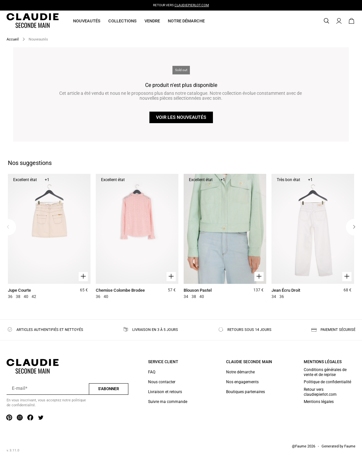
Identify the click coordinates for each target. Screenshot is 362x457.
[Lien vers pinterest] (9, 418)
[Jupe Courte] (49, 237)
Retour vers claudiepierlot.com (320, 391)
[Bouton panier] (351, 21)
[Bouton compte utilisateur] (339, 21)
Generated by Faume (338, 446)
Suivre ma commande (167, 401)
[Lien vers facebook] (30, 418)
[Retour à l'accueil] (25, 21)
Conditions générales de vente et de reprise (325, 372)
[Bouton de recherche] (326, 21)
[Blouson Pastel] (225, 237)
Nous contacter (161, 382)
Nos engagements (242, 382)
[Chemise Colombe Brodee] (137, 237)
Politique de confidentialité (327, 382)
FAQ (151, 372)
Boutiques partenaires (245, 392)
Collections (122, 20)
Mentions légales (319, 401)
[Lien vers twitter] (40, 418)
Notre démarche (186, 20)
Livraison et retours (165, 392)
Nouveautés (86, 20)
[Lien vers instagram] (19, 418)
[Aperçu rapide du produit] (83, 276)
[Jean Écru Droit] (313, 237)
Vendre (152, 20)
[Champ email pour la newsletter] (48, 388)
